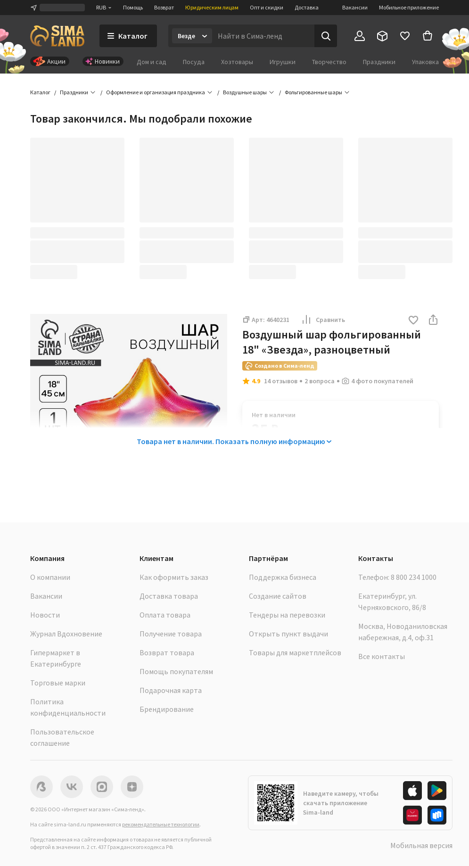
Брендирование (167, 709)
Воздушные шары (245, 92)
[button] (413, 321)
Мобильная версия (421, 845)
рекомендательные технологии (160, 824)
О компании (50, 577)
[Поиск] (325, 36)
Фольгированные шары (313, 92)
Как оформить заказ (174, 577)
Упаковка (425, 62)
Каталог (40, 92)
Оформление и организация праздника (155, 92)
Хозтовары (237, 62)
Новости (45, 614)
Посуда (194, 62)
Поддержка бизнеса (282, 577)
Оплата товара (165, 614)
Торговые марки (57, 682)
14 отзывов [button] (280, 381)
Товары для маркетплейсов (295, 652)
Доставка (307, 7)
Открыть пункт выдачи (288, 633)
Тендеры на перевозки (287, 614)
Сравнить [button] (323, 319)
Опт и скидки (266, 7)
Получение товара (171, 633)
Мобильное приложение (409, 7)
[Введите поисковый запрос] (263, 36)
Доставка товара (169, 596)
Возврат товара (167, 652)
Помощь (133, 7)
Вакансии (355, 7)
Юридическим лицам (212, 7)
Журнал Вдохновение (66, 633)
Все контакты (381, 656)
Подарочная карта (171, 690)
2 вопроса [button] (319, 381)
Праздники (379, 62)
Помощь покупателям (176, 671)
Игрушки (283, 62)
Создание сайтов (277, 596)
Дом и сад (151, 62)
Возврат (164, 7)
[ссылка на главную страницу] (57, 36)
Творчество (329, 62)
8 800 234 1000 (413, 577)
